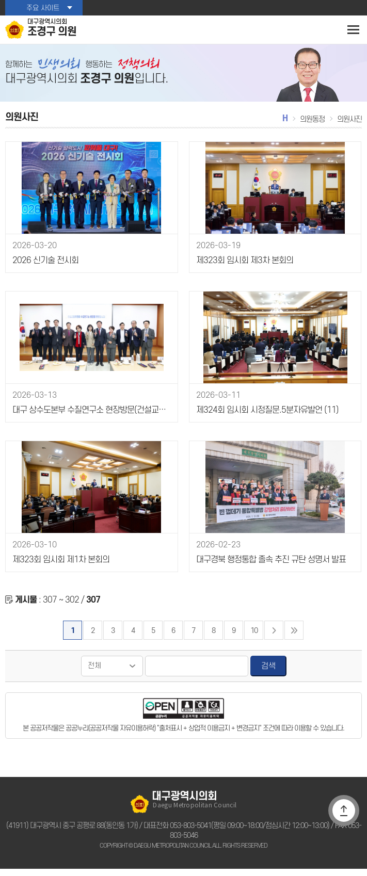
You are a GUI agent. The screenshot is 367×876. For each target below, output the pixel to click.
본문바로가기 (0, 0)
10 (253, 637)
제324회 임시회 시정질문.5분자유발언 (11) (263, 418)
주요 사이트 (42, 8)
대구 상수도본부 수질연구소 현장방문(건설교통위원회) (90, 418)
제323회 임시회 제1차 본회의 (58, 567)
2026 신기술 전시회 (43, 268)
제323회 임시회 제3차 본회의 (242, 268)
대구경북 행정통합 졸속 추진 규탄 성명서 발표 (269, 567)
